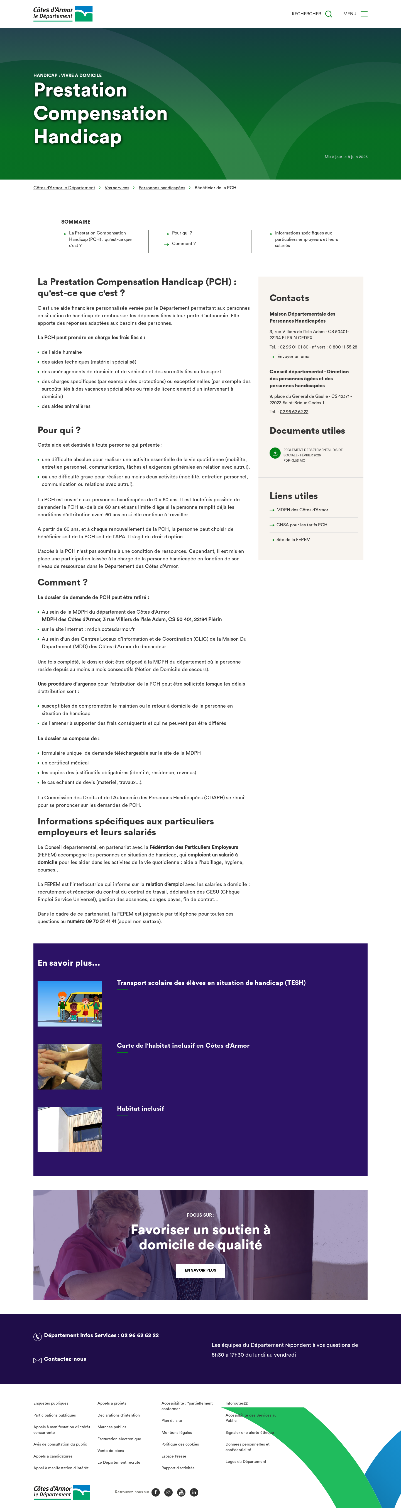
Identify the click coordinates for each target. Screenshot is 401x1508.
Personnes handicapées (162, 188)
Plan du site (172, 1421)
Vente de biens (110, 1451)
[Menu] (364, 14)
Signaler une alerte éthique (250, 1433)
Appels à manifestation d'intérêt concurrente (61, 1430)
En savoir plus (200, 1270)
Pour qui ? (179, 233)
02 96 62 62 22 (294, 412)
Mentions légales (177, 1433)
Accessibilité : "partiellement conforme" (187, 1406)
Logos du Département (246, 1462)
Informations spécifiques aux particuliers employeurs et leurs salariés (304, 239)
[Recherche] (328, 14)
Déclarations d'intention (118, 1415)
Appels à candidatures (52, 1456)
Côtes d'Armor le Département (64, 188)
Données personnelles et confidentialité (248, 1447)
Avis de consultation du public (60, 1444)
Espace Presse (174, 1456)
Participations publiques (54, 1415)
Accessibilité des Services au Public (251, 1418)
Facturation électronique (119, 1439)
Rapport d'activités (178, 1468)
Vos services (117, 188)
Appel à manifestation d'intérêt (61, 1468)
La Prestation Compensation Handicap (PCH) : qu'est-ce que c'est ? (98, 239)
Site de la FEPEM (293, 540)
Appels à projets (111, 1403)
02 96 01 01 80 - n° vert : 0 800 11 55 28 (318, 347)
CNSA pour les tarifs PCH (302, 525)
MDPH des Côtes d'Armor (302, 510)
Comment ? (181, 243)
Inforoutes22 (237, 1403)
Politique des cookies (180, 1444)
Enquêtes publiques (50, 1403)
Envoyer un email (292, 356)
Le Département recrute (118, 1463)
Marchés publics (111, 1427)
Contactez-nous (65, 1359)
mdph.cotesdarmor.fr (111, 629)
